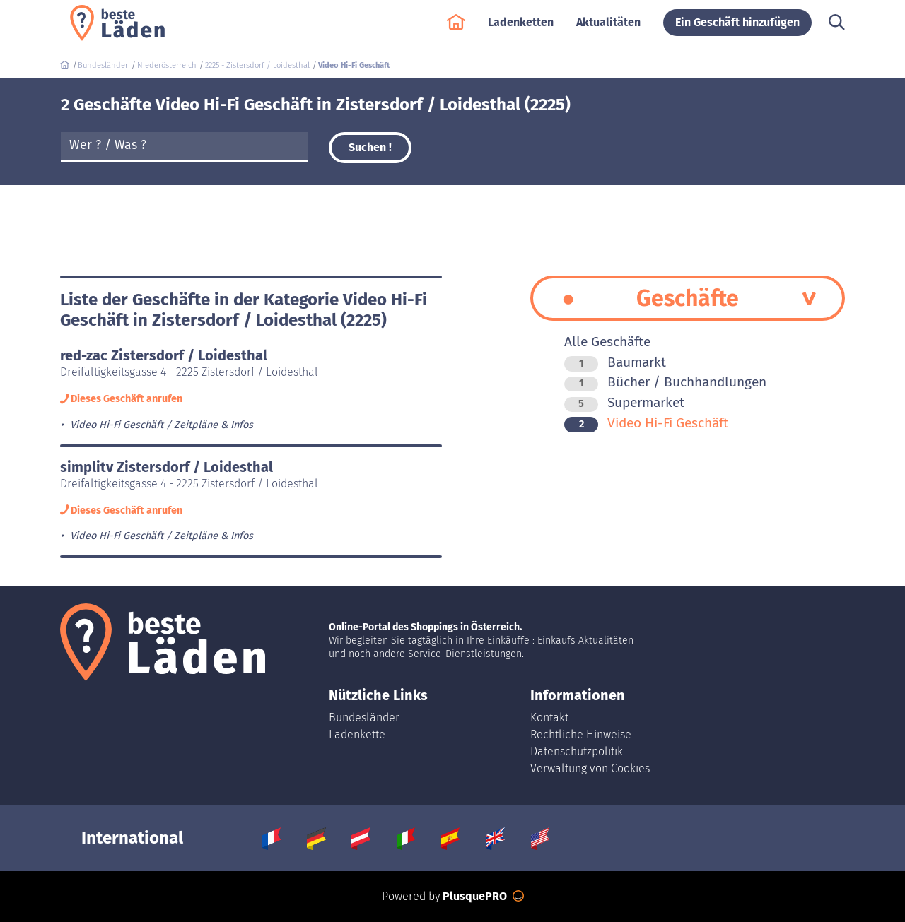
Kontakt (549, 717)
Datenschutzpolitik (576, 751)
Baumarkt (615, 362)
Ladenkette (357, 734)
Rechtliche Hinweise (580, 734)
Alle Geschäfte (607, 341)
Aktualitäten (608, 29)
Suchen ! (370, 147)
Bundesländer (364, 717)
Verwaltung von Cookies (590, 768)
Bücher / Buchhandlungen (665, 382)
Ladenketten (521, 29)
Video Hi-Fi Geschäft (646, 423)
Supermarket (624, 402)
